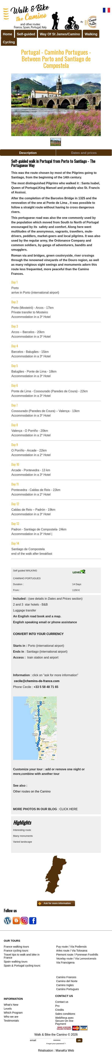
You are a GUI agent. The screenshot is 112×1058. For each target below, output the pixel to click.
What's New (11, 1004)
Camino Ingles (65, 985)
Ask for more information (57, 903)
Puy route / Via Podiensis (71, 946)
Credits (59, 1009)
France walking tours (16, 946)
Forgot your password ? (56, 1043)
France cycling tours (16, 950)
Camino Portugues (67, 989)
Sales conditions (65, 1013)
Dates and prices (84, 153)
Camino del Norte (66, 981)
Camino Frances (66, 977)
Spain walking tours (16, 961)
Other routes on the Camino (32, 791)
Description (28, 153)
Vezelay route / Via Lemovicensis (76, 958)
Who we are (11, 1016)
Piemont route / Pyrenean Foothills (77, 954)
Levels (8, 1008)
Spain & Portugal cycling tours (22, 965)
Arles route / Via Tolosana (71, 950)
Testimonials (11, 1020)
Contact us (61, 1001)
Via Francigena (65, 962)
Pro (57, 1005)
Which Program (13, 1012)
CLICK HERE (68, 809)
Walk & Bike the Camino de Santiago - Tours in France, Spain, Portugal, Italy (48, 16)
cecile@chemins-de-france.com (36, 681)
